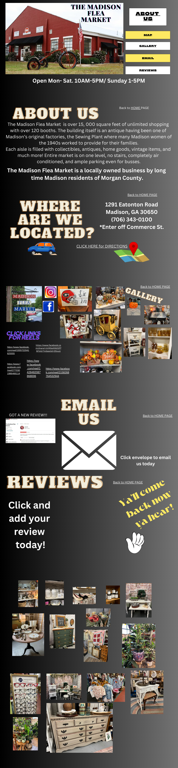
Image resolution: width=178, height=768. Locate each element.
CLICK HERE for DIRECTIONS (102, 246)
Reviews (148, 70)
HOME (136, 108)
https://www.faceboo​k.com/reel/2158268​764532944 (58, 372)
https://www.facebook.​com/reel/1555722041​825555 (18, 350)
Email (148, 58)
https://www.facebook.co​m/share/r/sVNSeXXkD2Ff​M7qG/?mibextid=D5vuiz (48, 348)
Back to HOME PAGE (142, 195)
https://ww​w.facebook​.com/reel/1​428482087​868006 (34, 368)
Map (148, 35)
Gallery (148, 46)
